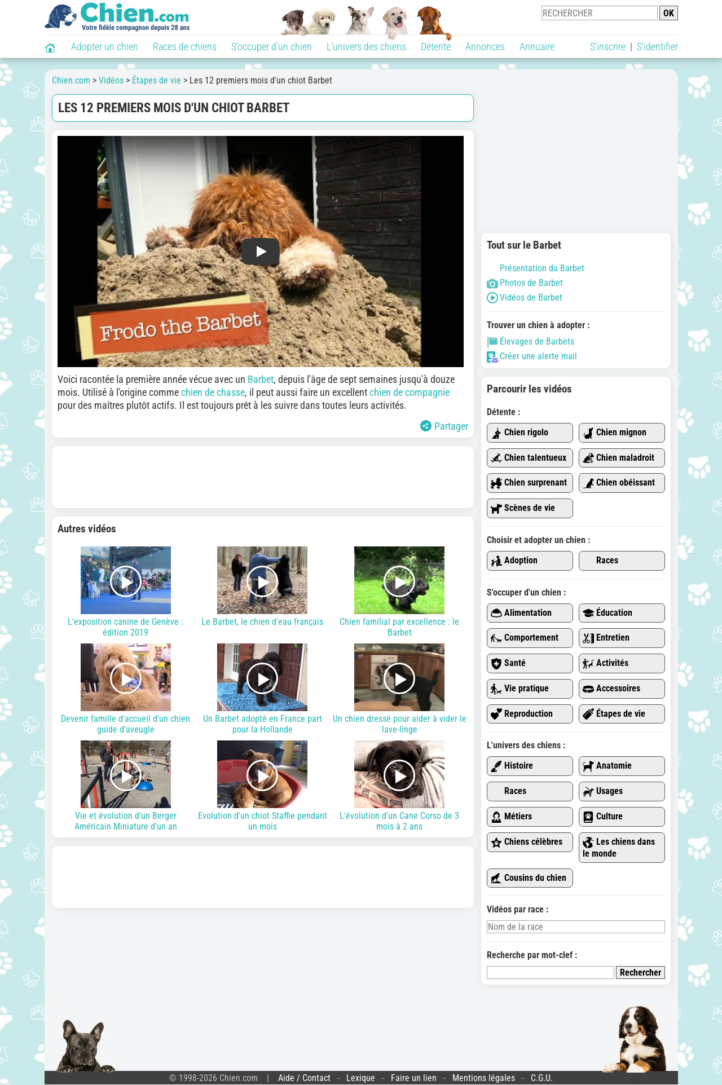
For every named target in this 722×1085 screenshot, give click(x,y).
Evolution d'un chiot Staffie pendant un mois (262, 786)
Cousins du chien (528, 878)
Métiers (511, 817)
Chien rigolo (519, 433)
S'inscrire (608, 46)
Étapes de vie (614, 714)
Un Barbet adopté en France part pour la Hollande (262, 689)
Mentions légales (483, 1078)
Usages (603, 791)
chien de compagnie (409, 392)
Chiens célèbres (526, 842)
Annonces (485, 46)
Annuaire (537, 46)
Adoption (514, 561)
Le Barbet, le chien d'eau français (262, 586)
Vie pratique (520, 689)
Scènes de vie (523, 508)
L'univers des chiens (366, 46)
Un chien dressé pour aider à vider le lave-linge (399, 689)
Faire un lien (414, 1078)
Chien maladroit (618, 458)
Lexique (360, 1078)
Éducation (607, 613)
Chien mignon (614, 433)
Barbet (261, 379)
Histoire (512, 766)
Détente (436, 46)
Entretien (606, 638)
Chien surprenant (529, 483)
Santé (508, 663)
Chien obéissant (619, 483)
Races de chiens (185, 46)
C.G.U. (542, 1078)
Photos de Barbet (525, 282)
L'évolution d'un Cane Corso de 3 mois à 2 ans (399, 786)
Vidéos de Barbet (524, 297)
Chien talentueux (528, 458)
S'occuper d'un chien (271, 46)
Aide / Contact (304, 1078)
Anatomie (607, 766)
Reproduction (522, 714)
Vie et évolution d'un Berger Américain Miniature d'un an (126, 786)
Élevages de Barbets (530, 341)
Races (600, 561)
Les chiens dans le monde (619, 847)
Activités (605, 663)
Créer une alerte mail (532, 356)
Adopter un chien (104, 46)
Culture (603, 817)
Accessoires (611, 689)
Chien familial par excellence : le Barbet (399, 592)
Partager (444, 426)
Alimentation (521, 613)
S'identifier (657, 46)
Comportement (524, 638)
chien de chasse (213, 392)
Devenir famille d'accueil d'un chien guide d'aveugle (126, 689)
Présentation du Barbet (535, 268)
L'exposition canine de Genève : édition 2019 (126, 592)
